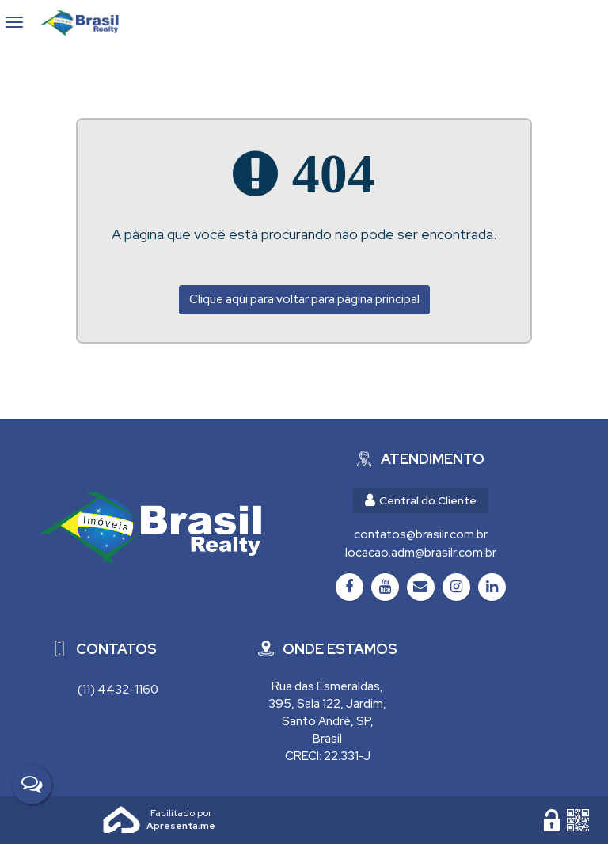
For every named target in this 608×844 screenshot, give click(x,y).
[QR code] (578, 820)
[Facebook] (349, 587)
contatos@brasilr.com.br (421, 534)
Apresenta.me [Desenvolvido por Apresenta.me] (121, 820)
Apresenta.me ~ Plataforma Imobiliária (180, 813)
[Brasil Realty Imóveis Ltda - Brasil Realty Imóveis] (150, 525)
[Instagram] (456, 587)
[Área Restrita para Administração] (552, 820)
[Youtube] (385, 587)
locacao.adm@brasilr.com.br (420, 553)
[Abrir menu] (14, 22)
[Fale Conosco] (31, 784)
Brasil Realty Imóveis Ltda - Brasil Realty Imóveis (86, 22)
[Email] (421, 587)
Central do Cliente (421, 500)
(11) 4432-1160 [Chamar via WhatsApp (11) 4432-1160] (118, 690)
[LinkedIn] (492, 587)
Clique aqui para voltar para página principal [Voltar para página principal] (304, 299)
